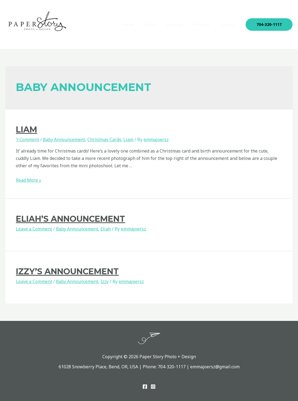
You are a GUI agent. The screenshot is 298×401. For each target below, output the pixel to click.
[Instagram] (153, 386)
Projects (203, 25)
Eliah (106, 229)
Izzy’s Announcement (67, 271)
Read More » (28, 180)
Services (177, 25)
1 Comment (27, 139)
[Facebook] (144, 386)
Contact (228, 25)
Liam (26, 129)
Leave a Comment (34, 229)
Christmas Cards (104, 139)
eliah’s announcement (70, 219)
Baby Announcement (64, 139)
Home (133, 25)
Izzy (105, 281)
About (154, 25)
